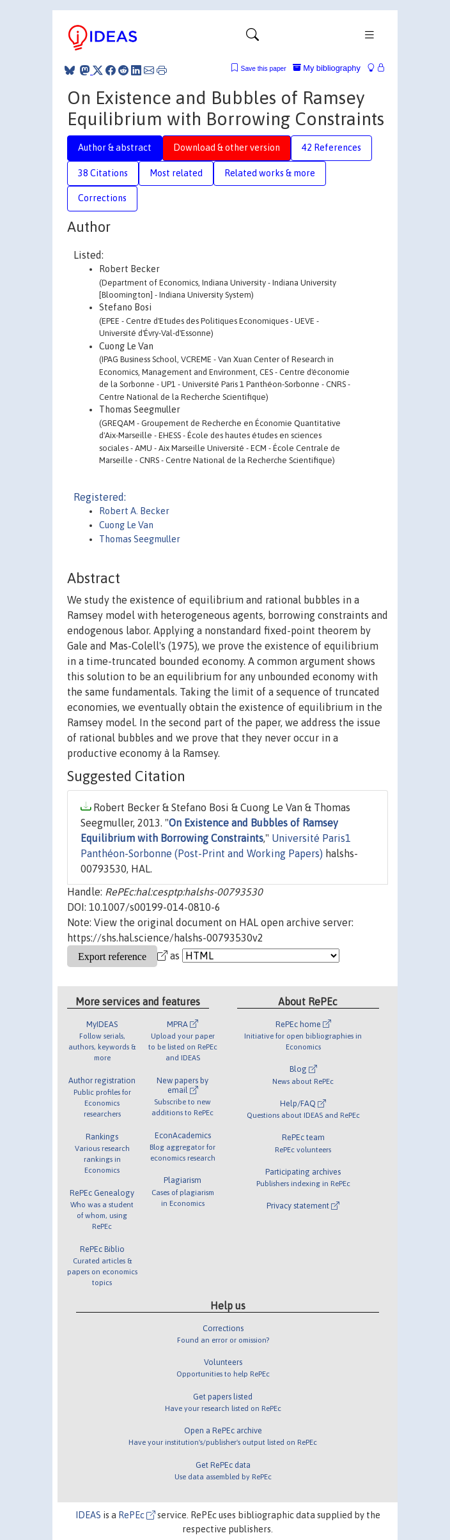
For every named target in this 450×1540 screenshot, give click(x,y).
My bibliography (327, 68)
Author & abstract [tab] (114, 147)
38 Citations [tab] (103, 173)
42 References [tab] (331, 147)
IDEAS (88, 1515)
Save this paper (263, 68)
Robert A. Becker (134, 511)
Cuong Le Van (126, 525)
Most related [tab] (176, 173)
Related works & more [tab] (269, 173)
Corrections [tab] (102, 198)
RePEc (136, 1515)
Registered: (100, 497)
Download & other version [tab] (226, 147)
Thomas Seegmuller (139, 539)
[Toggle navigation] (252, 37)
